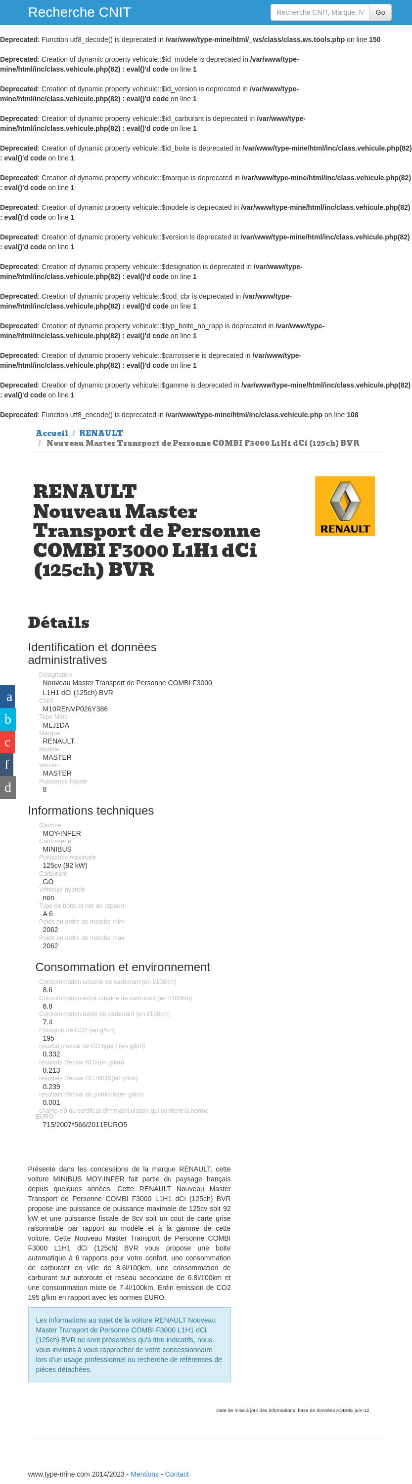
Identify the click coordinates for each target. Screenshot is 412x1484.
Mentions (145, 1474)
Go (380, 12)
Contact (177, 1474)
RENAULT (101, 433)
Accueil (52, 433)
